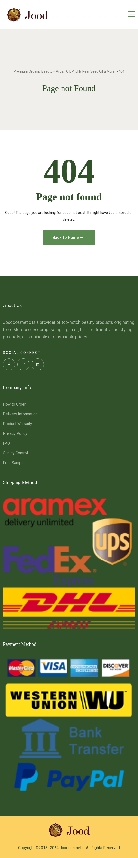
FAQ (6, 443)
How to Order (14, 404)
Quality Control (15, 453)
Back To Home (68, 237)
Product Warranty (17, 423)
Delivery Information (20, 414)
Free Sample (14, 462)
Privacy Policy (15, 433)
